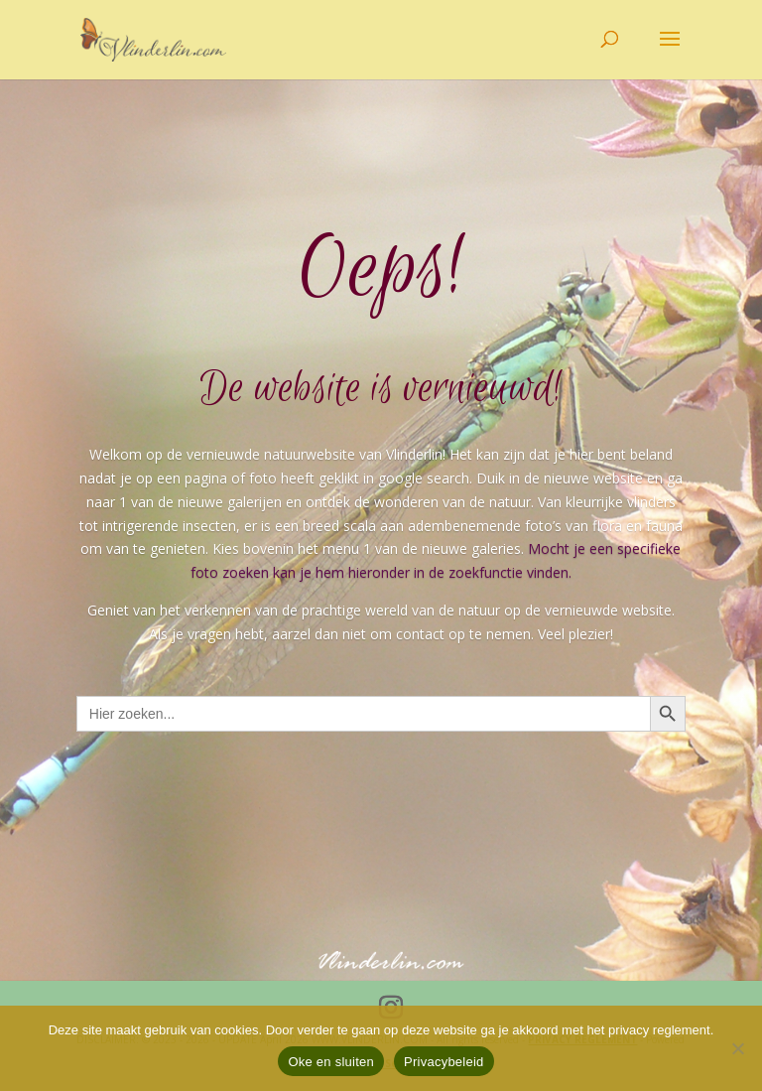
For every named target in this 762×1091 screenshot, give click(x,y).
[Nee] (737, 1048)
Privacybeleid (444, 1061)
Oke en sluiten (331, 1061)
